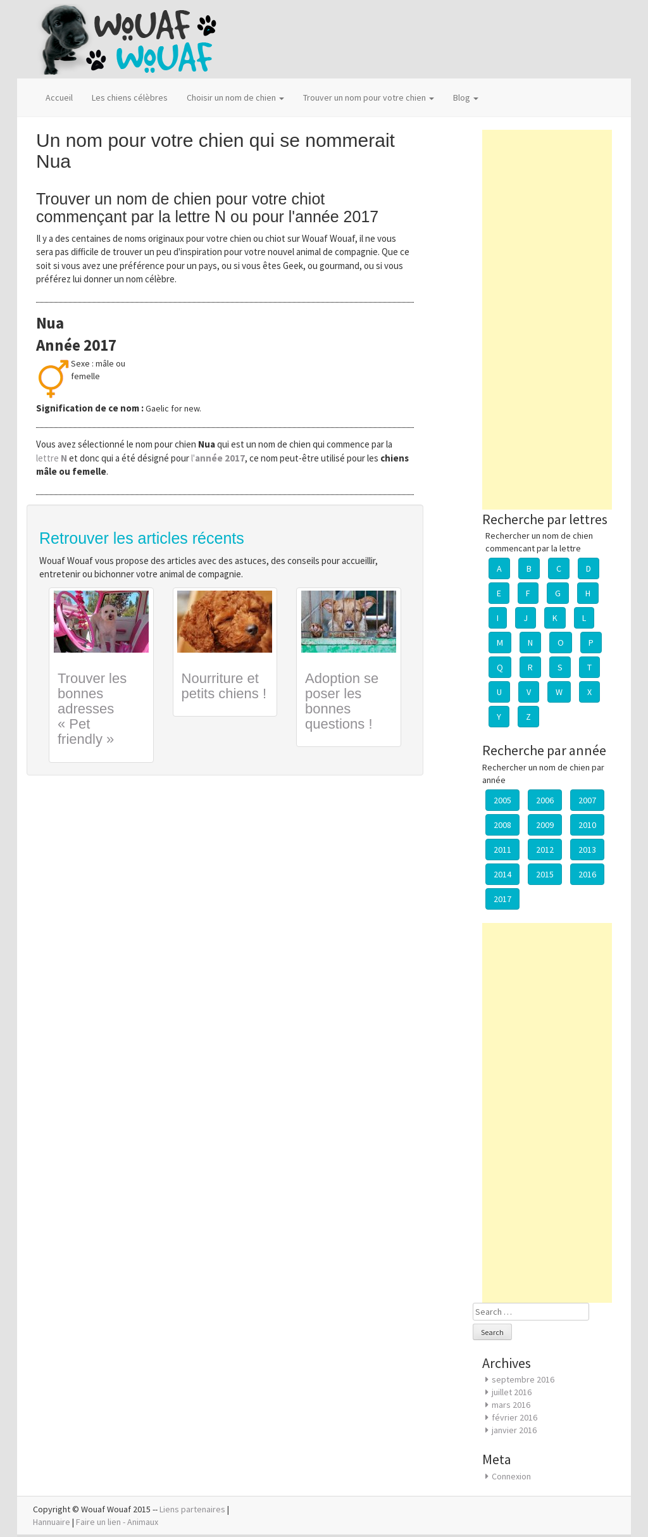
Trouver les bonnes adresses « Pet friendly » (92, 709)
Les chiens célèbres (130, 97)
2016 (587, 874)
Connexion (511, 1476)
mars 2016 (511, 1404)
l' (218, 458)
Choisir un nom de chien (235, 97)
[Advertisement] (547, 320)
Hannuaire (51, 1522)
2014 (502, 874)
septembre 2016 (523, 1379)
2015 (545, 874)
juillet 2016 (512, 1392)
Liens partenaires (192, 1509)
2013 (587, 849)
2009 (545, 825)
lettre (52, 458)
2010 (587, 825)
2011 (502, 849)
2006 (545, 800)
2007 (587, 800)
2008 (502, 825)
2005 (502, 800)
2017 (502, 899)
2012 (545, 849)
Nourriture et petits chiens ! (224, 685)
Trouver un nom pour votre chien (368, 97)
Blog (465, 97)
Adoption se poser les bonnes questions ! (341, 701)
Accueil (59, 97)
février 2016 (514, 1417)
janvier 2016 (514, 1430)
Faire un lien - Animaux (117, 1522)
